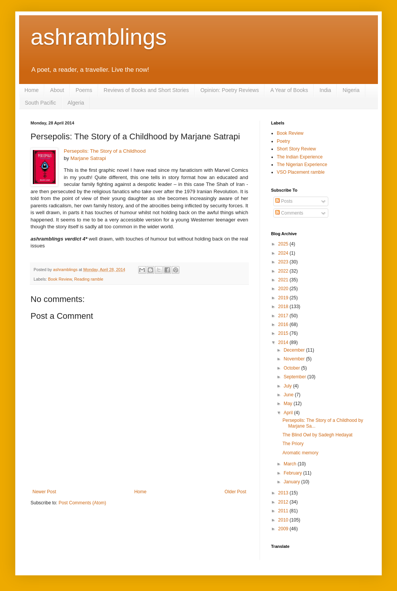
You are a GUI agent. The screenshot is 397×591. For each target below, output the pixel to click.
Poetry (283, 141)
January (292, 481)
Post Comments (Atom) (82, 502)
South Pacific (40, 103)
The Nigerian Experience (302, 164)
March (291, 464)
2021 (284, 280)
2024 (284, 253)
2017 (284, 315)
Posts (283, 201)
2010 (284, 520)
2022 (284, 271)
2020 (284, 288)
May (289, 403)
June (289, 394)
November (295, 359)
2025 (284, 244)
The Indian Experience (300, 157)
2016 (284, 324)
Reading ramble (88, 279)
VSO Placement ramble (300, 172)
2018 (284, 306)
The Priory (292, 443)
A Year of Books (289, 90)
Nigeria (350, 90)
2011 (284, 510)
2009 (284, 528)
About (57, 90)
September (295, 376)
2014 (284, 342)
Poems (84, 90)
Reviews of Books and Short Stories (146, 90)
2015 (284, 333)
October (292, 368)
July (288, 386)
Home (31, 90)
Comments (289, 213)
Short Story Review (296, 149)
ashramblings (99, 37)
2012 (284, 502)
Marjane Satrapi (88, 158)
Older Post (235, 491)
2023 (284, 262)
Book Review (60, 279)
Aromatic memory (300, 452)
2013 (284, 493)
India (325, 90)
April (289, 412)
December (295, 350)
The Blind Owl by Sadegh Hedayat (317, 435)
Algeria (76, 103)
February (293, 473)
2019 (284, 297)
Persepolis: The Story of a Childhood (105, 151)
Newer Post (44, 491)
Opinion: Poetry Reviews (229, 90)
